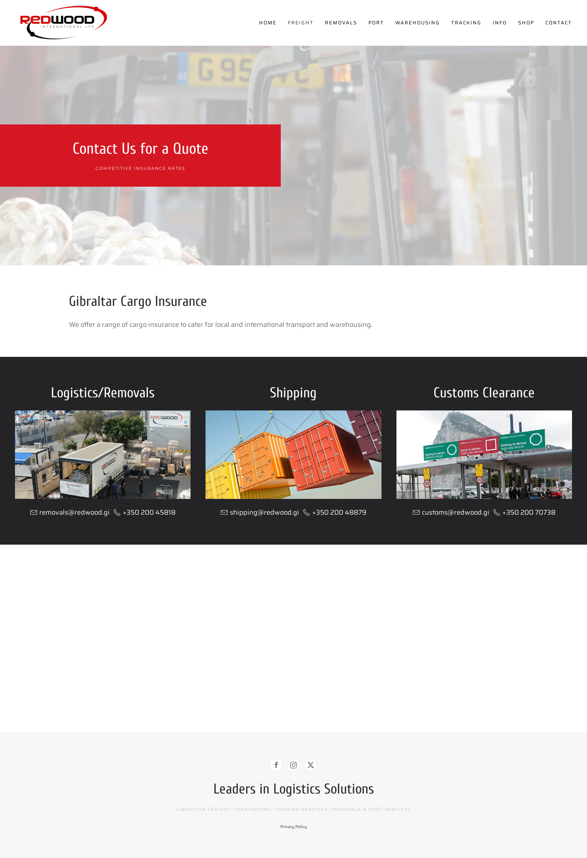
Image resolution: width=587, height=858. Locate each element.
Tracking (466, 23)
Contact (558, 23)
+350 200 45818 (144, 512)
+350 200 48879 (335, 512)
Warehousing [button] (417, 23)
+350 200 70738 (524, 512)
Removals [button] (341, 23)
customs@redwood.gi (455, 512)
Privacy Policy (293, 827)
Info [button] (500, 23)
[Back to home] (63, 23)
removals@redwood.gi (74, 512)
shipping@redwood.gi (264, 512)
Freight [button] (301, 23)
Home (268, 23)
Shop (526, 23)
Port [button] (376, 23)
